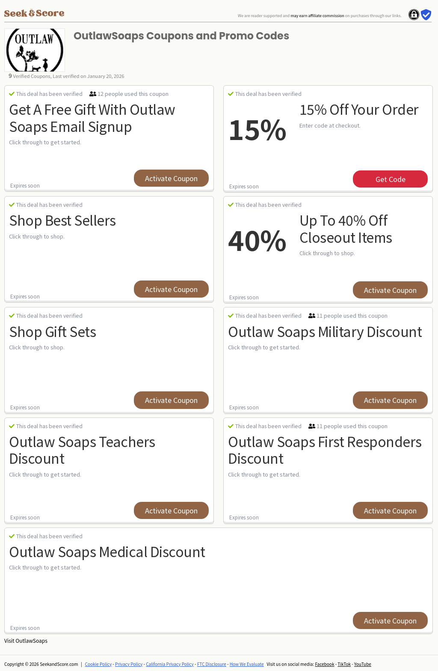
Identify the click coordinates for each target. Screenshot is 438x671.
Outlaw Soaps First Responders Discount (325, 449)
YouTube (362, 664)
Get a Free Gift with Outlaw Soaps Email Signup (92, 117)
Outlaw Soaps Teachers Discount (82, 449)
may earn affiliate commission (317, 15)
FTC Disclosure (211, 664)
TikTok (344, 664)
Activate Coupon (171, 178)
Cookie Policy (98, 664)
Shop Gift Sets (52, 331)
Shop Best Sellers (62, 220)
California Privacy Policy (170, 664)
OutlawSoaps (31, 640)
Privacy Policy (128, 664)
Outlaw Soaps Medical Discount (107, 551)
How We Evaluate (247, 664)
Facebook (324, 664)
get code (390, 179)
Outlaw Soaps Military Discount (325, 331)
